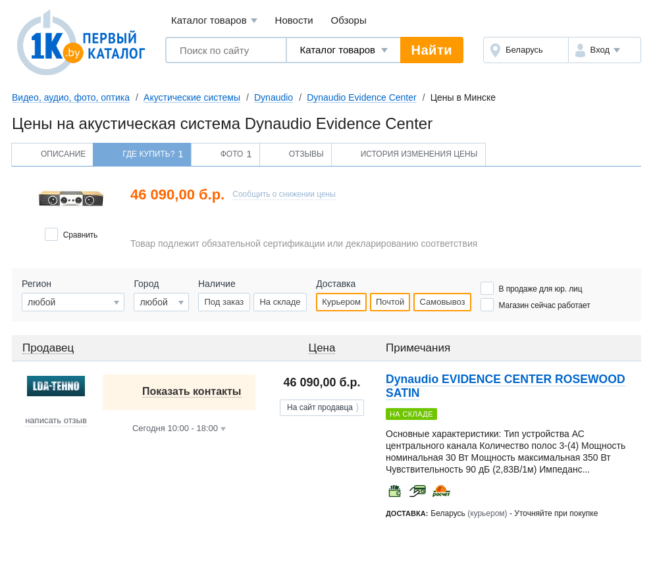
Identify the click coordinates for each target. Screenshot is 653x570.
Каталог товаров (214, 20)
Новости (294, 20)
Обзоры (349, 20)
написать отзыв (56, 420)
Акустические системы (192, 97)
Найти (431, 50)
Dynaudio (273, 97)
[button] (604, 50)
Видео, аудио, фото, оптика (71, 97)
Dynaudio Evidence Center (362, 97)
